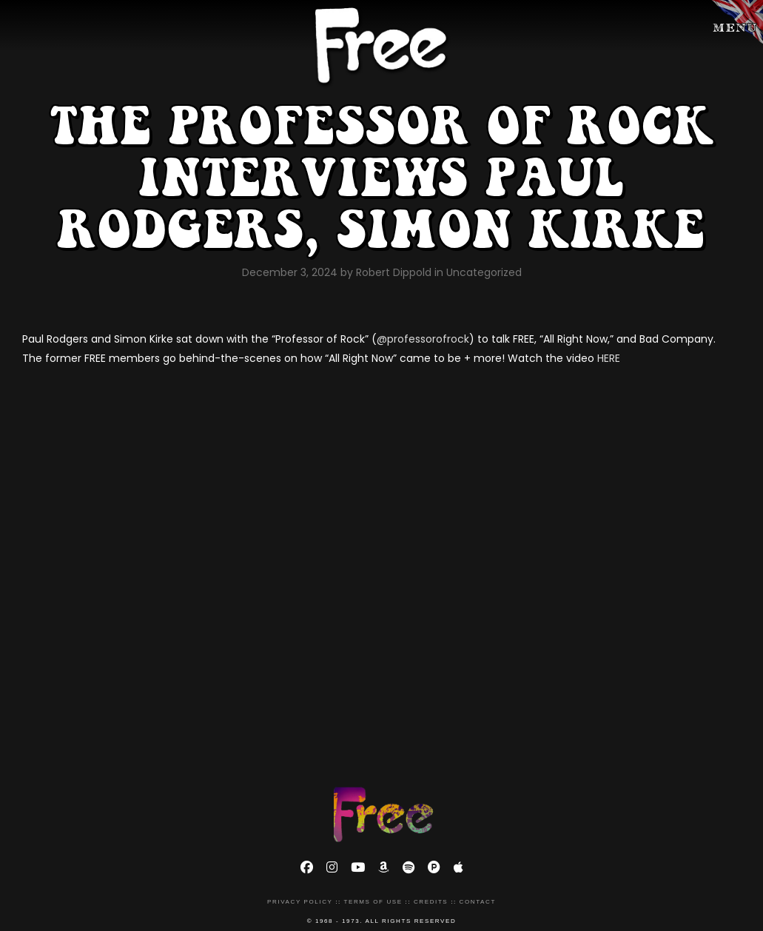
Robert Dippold (395, 272)
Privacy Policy (299, 901)
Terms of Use (372, 901)
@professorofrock (423, 339)
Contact (478, 901)
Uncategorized (484, 272)
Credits (431, 901)
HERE (608, 358)
